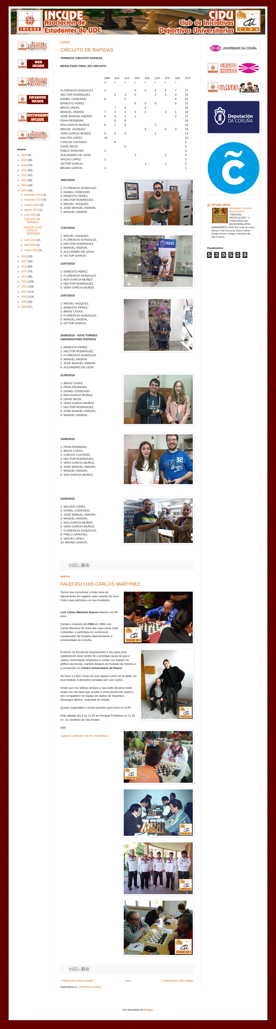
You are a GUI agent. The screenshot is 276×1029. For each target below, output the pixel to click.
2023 (24, 170)
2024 (24, 165)
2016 (24, 266)
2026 (24, 155)
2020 (24, 185)
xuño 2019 (30, 240)
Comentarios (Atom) (89, 986)
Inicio (128, 980)
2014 (24, 276)
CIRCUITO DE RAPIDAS (86, 50)
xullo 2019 (30, 214)
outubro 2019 (32, 204)
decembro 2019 (33, 194)
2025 (24, 160)
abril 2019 (30, 244)
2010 (24, 296)
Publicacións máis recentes (77, 980)
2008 (24, 306)
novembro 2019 (33, 199)
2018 (24, 256)
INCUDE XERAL (221, 204)
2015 (24, 271)
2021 (24, 180)
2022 (24, 175)
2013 (24, 281)
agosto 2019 (31, 209)
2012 (24, 286)
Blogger (148, 1009)
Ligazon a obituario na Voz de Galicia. (84, 735)
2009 (24, 301)
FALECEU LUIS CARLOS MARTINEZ (100, 584)
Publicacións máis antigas (178, 980)
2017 (24, 261)
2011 (24, 291)
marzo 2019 (31, 250)
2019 (24, 190)
